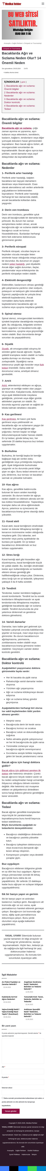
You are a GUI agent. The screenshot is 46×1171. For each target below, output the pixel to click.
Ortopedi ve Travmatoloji (32, 43)
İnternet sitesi (7, 1088)
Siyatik (5, 348)
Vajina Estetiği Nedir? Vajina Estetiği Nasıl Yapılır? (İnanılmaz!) (10, 1011)
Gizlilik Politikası (33, 1150)
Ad (3, 1067)
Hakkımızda (26, 1154)
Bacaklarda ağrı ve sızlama (17, 128)
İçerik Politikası (14, 1154)
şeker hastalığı (17, 264)
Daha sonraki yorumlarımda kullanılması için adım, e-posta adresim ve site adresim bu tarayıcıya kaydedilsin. (23, 1101)
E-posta (5, 1077)
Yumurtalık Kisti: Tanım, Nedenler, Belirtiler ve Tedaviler (33, 999)
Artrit (4, 385)
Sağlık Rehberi (17, 43)
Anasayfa (6, 43)
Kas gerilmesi (9, 419)
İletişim (34, 1154)
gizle (23, 82)
